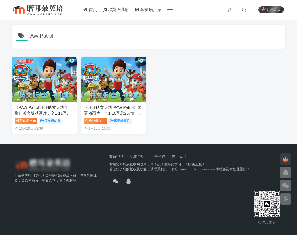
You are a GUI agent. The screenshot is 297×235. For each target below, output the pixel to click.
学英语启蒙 (148, 9)
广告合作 (158, 156)
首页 (90, 9)
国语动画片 (120, 120)
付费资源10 (95, 120)
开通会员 (271, 9)
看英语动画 (50, 120)
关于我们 (178, 156)
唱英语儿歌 (116, 9)
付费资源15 (26, 120)
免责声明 (137, 156)
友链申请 (116, 156)
